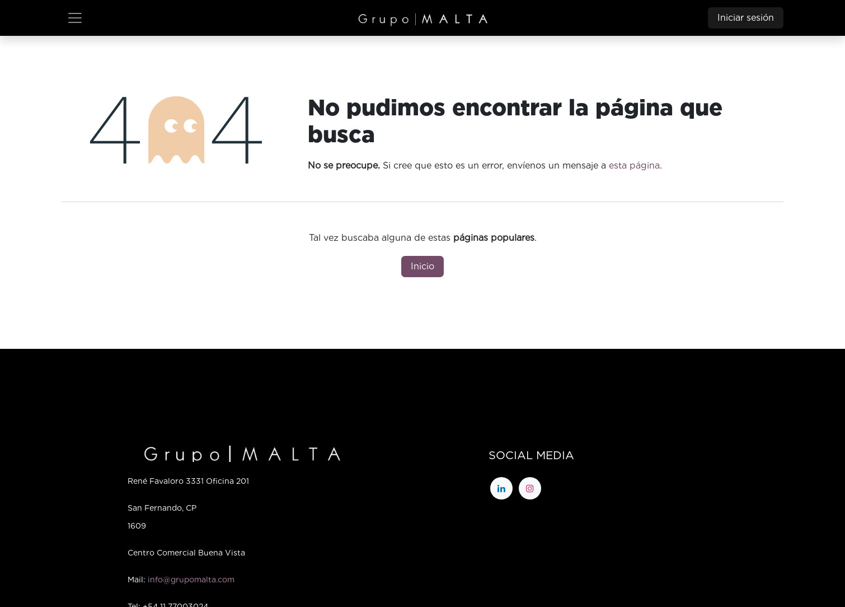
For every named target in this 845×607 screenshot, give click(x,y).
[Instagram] (530, 488)
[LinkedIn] (501, 488)
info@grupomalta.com (191, 579)
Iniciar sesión (745, 17)
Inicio (422, 266)
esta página (634, 165)
